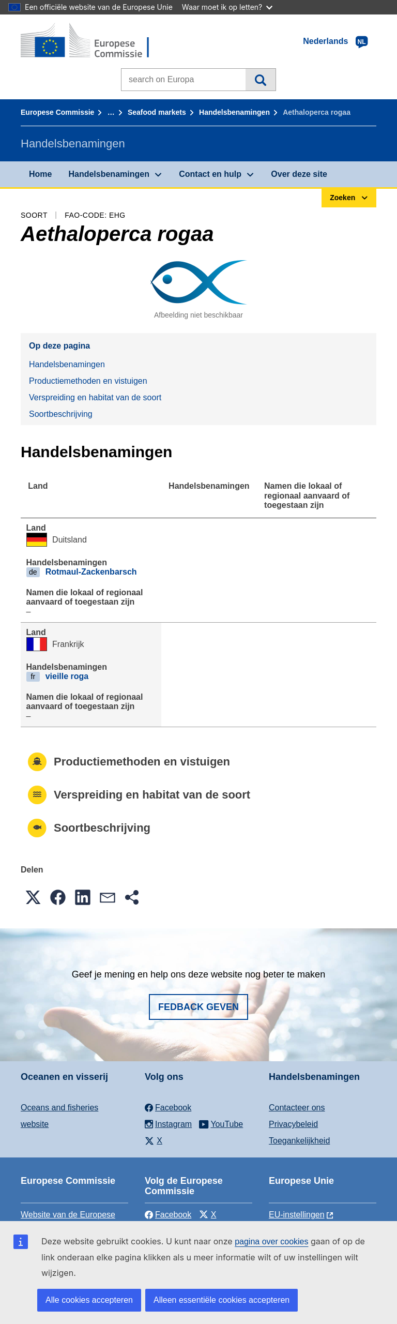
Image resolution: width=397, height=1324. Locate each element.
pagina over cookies (271, 1241)
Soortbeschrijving (61, 414)
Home (40, 174)
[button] (33, 897)
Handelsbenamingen (234, 112)
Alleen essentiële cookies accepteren (221, 1300)
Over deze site (299, 174)
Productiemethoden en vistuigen (88, 381)
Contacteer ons (297, 1107)
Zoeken (260, 80)
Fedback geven (198, 1007)
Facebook (168, 1214)
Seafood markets (157, 112)
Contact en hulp (210, 174)
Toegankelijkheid (299, 1140)
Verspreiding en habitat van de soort (95, 397)
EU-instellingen (297, 1214)
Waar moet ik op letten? (227, 7)
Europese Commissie (57, 112)
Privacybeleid (293, 1124)
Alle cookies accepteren (89, 1300)
